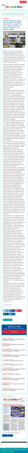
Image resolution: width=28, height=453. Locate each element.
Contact (6, 447)
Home (2, 13)
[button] (6, 310)
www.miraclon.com (7, 304)
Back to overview (8, 319)
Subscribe (14, 331)
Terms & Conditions (14, 447)
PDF (8, 435)
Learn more (23, 451)
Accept (17, 451)
